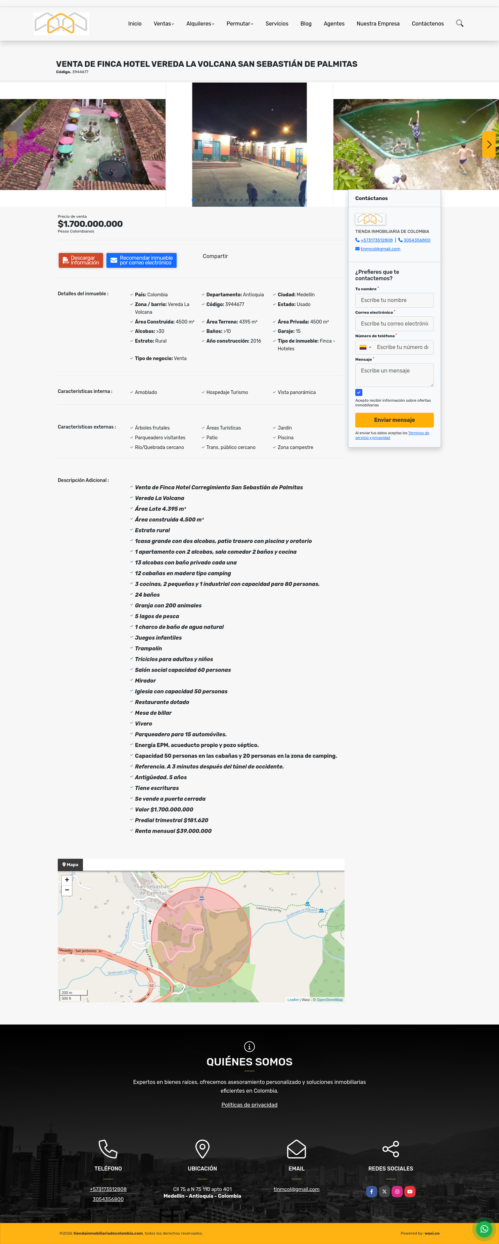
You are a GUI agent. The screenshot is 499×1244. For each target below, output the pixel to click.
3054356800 (417, 240)
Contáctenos (428, 23)
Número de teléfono (376, 336)
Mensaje (364, 359)
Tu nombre (367, 289)
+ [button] (67, 881)
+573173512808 (377, 240)
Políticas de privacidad (250, 1105)
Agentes (334, 23)
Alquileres (198, 23)
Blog (306, 23)
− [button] (67, 891)
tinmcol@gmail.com (380, 248)
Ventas (162, 23)
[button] (193, 200)
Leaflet (293, 1000)
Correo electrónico (375, 312)
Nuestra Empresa (378, 23)
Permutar (238, 23)
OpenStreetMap (330, 1000)
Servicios (277, 23)
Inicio (135, 23)
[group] (83, 145)
